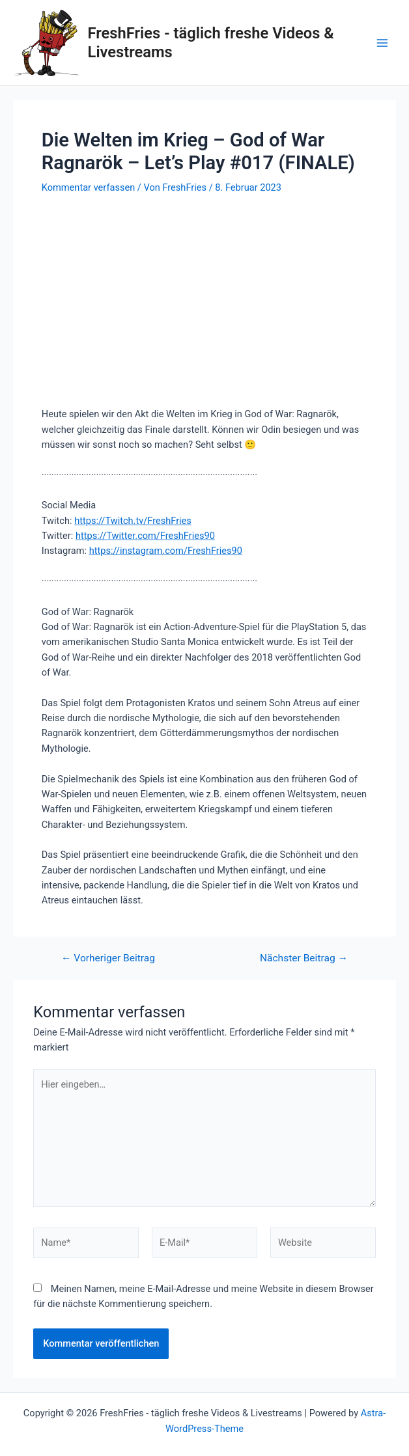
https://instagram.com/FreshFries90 (165, 550)
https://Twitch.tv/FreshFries (132, 521)
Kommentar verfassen (88, 187)
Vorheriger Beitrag (108, 959)
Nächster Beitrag (304, 959)
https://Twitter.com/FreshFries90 (145, 536)
